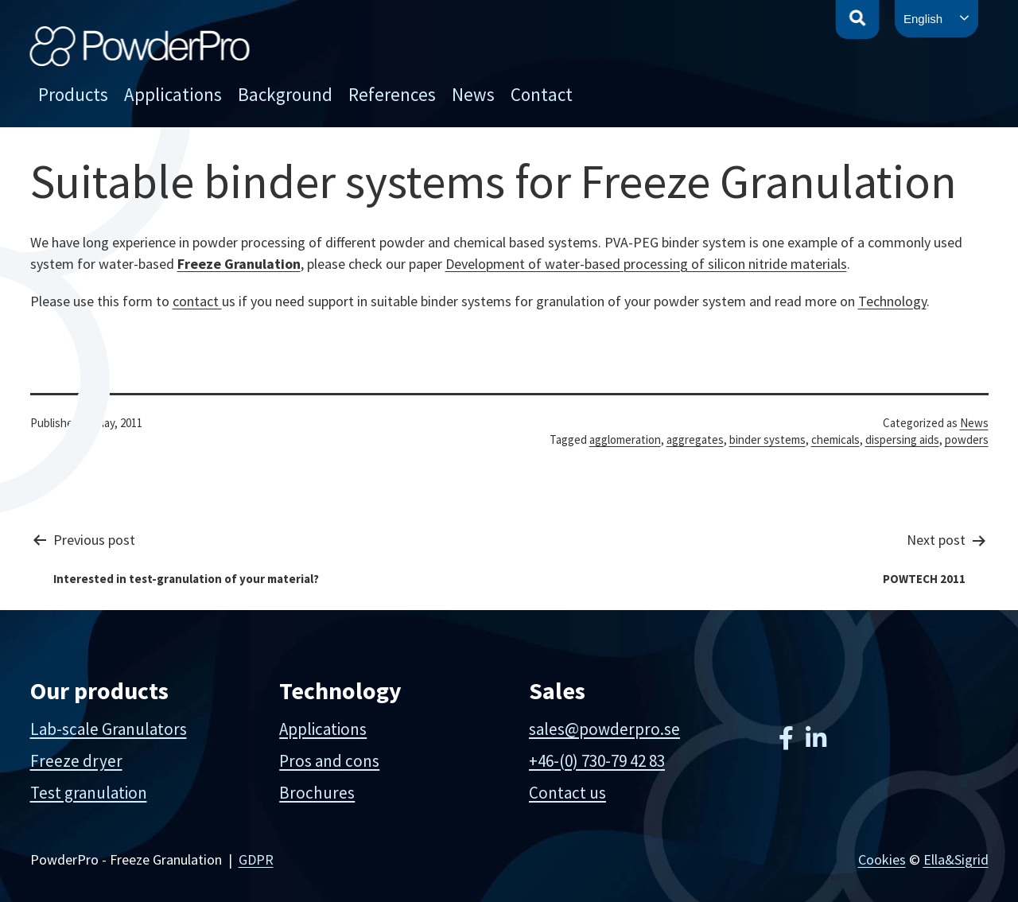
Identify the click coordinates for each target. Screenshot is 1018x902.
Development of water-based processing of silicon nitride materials (646, 264)
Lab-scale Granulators (108, 729)
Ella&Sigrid (956, 859)
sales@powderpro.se (604, 729)
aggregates (695, 439)
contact (197, 301)
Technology (892, 301)
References (392, 94)
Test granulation (88, 792)
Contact (542, 94)
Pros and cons (329, 761)
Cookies (882, 859)
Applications (173, 94)
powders (967, 439)
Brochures (317, 792)
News (473, 94)
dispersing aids (902, 439)
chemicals (835, 439)
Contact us (567, 792)
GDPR (256, 859)
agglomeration (625, 439)
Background (285, 94)
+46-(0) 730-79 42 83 (597, 761)
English (922, 18)
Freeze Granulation (239, 264)
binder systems (767, 439)
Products (73, 94)
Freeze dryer (76, 761)
